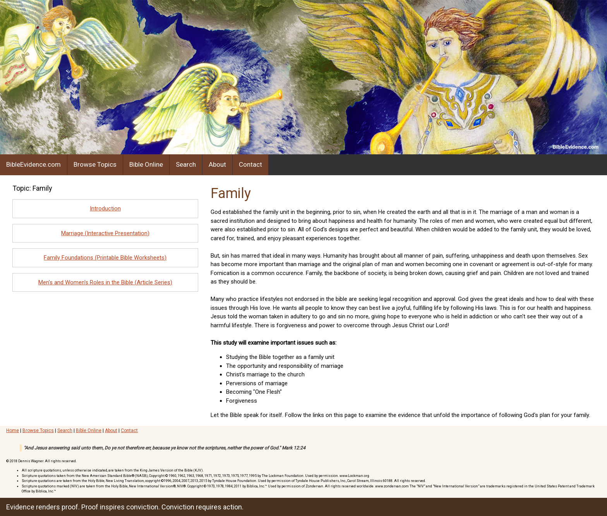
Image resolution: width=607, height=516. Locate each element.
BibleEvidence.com (33, 164)
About (217, 164)
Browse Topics (95, 164)
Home (12, 430)
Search (186, 164)
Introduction (105, 208)
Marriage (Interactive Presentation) (105, 233)
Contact (250, 164)
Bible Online (146, 164)
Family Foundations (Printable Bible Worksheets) (105, 257)
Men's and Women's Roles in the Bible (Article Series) (105, 282)
